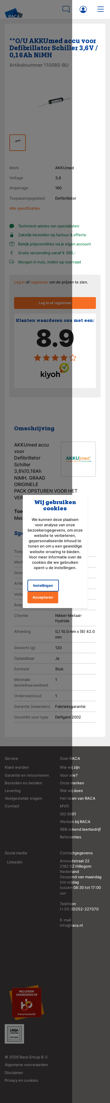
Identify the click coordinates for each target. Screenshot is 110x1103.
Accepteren (71, 578)
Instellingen (39, 578)
